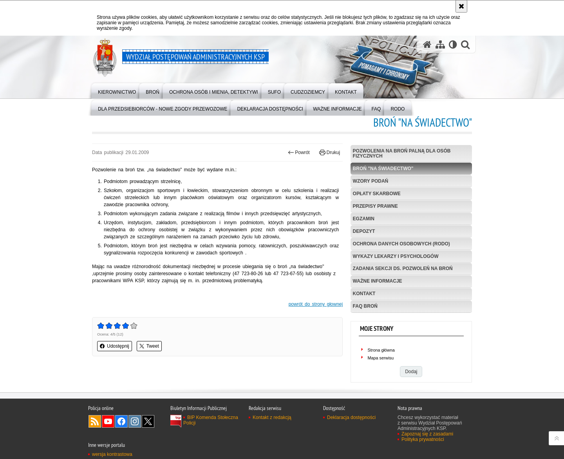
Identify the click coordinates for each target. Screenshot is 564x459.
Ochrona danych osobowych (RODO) (401, 244)
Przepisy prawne (375, 206)
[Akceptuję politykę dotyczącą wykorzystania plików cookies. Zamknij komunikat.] (461, 6)
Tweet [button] (149, 346)
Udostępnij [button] (114, 346)
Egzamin (363, 218)
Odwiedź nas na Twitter (148, 421)
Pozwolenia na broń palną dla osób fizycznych (402, 153)
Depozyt (364, 231)
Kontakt (364, 293)
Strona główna (381, 350)
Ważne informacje (377, 281)
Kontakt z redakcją (272, 417)
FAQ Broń (365, 306)
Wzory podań (371, 181)
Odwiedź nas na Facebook (121, 421)
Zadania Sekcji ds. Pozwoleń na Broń (403, 268)
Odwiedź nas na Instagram (134, 421)
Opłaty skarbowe (377, 193)
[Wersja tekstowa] (453, 44)
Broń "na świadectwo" (383, 168)
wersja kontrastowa (112, 454)
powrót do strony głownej (316, 304)
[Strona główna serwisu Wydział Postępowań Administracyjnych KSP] (427, 44)
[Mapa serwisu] (440, 44)
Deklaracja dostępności (351, 417)
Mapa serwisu (381, 358)
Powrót (299, 152)
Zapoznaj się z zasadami (427, 434)
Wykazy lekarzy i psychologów (396, 256)
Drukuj (329, 152)
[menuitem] (117, 90)
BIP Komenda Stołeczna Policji (210, 420)
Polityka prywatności (422, 439)
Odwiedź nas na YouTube (108, 421)
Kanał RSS (95, 421)
